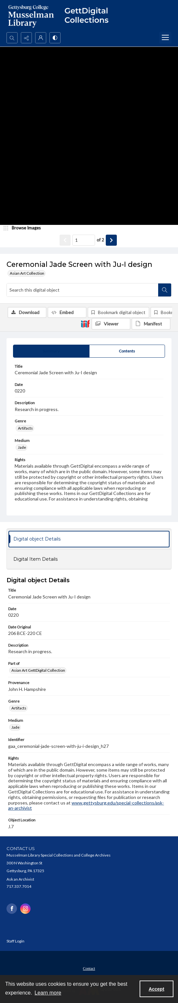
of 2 (100, 239)
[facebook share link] (12, 908)
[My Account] (40, 38)
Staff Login (15, 941)
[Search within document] (164, 289)
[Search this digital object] (82, 289)
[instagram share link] (25, 908)
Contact (89, 968)
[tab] (51, 351)
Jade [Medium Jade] (22, 447)
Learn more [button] (47, 993)
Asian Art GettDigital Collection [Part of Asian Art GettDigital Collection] (38, 670)
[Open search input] (12, 38)
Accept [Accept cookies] (156, 989)
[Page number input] (83, 240)
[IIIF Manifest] (151, 324)
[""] (89, 16)
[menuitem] (89, 968)
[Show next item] (111, 240)
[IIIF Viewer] (110, 324)
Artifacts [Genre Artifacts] (25, 428)
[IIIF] (85, 323)
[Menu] (165, 38)
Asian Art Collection (27, 273)
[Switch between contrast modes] (55, 38)
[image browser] (24, 228)
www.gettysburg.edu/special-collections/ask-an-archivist (86, 805)
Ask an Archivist (20, 879)
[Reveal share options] (26, 38)
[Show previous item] (65, 240)
